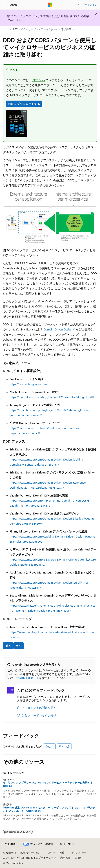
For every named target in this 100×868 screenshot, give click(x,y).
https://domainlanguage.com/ (28, 384)
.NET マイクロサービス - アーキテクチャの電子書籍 (42, 29)
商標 (77, 857)
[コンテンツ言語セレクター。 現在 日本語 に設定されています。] (10, 844)
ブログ (48, 852)
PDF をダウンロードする (24, 104)
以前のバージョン (30, 852)
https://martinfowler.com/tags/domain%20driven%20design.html (51, 397)
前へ (8, 645)
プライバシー (76, 852)
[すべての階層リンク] (6, 29)
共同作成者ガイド (27, 678)
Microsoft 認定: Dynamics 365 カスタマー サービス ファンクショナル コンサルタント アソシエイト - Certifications (49, 809)
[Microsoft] (50, 5)
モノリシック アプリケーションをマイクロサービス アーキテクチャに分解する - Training (48, 784)
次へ (18, 645)
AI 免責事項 (9, 852)
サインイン (91, 4)
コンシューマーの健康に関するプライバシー (28, 857)
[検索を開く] (79, 5)
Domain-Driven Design (58, 329)
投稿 (62, 852)
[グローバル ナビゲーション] (3, 5)
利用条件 (65, 857)
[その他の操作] (94, 29)
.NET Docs (38, 80)
